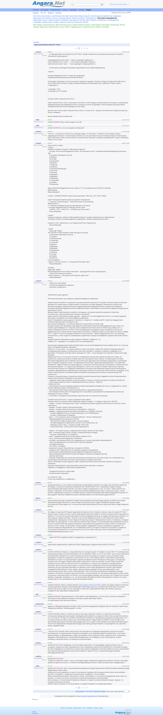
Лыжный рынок (49, 25)
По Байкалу (64, 20)
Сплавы (56, 22)
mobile (36, 42)
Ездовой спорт (107, 16)
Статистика (35, 713)
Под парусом (74, 20)
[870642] (57, 585)
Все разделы (80, 691)
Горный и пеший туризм (92, 16)
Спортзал (62, 22)
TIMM (37, 120)
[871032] (60, 645)
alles (37, 594)
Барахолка (44, 27)
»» (87, 48)
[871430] (57, 668)
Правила (51, 13)
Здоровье (117, 16)
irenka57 (38, 52)
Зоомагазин (114, 25)
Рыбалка (93, 20)
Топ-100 (43, 13)
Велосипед (78, 16)
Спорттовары (96, 25)
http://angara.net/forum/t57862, (90, 585)
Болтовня (105, 27)
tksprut (38, 498)
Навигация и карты (40, 20)
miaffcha (38, 656)
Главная (36, 10)
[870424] (111, 545)
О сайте (34, 711)
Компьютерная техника (81, 25)
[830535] (57, 122)
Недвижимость (76, 27)
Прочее (85, 22)
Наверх (36, 699)
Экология (78, 22)
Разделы (36, 13)
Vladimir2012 (40, 604)
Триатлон (70, 22)
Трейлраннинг (91, 18)
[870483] (57, 552)
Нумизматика (53, 27)
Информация (56, 10)
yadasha (38, 482)
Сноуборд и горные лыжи (42, 22)
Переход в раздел (99, 691)
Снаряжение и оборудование (108, 20)
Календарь (45, 10)
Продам (36, 27)
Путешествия (84, 20)
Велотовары (37, 25)
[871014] (55, 631)
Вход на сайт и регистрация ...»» (120, 4)
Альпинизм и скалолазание (52, 16)
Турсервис (73, 10)
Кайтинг (48, 18)
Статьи (65, 10)
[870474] (58, 537)
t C (128, 13)
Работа (67, 27)
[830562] (57, 614)
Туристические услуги (63, 25)
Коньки (55, 18)
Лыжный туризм (65, 18)
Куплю (122, 25)
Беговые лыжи (68, 16)
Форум (88, 10)
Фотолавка (105, 25)
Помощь (58, 13)
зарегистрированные (90, 696)
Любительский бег (78, 18)
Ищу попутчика (39, 18)
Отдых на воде (53, 20)
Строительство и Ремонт (92, 27)
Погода (81, 10)
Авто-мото (37, 16)
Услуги (61, 27)
